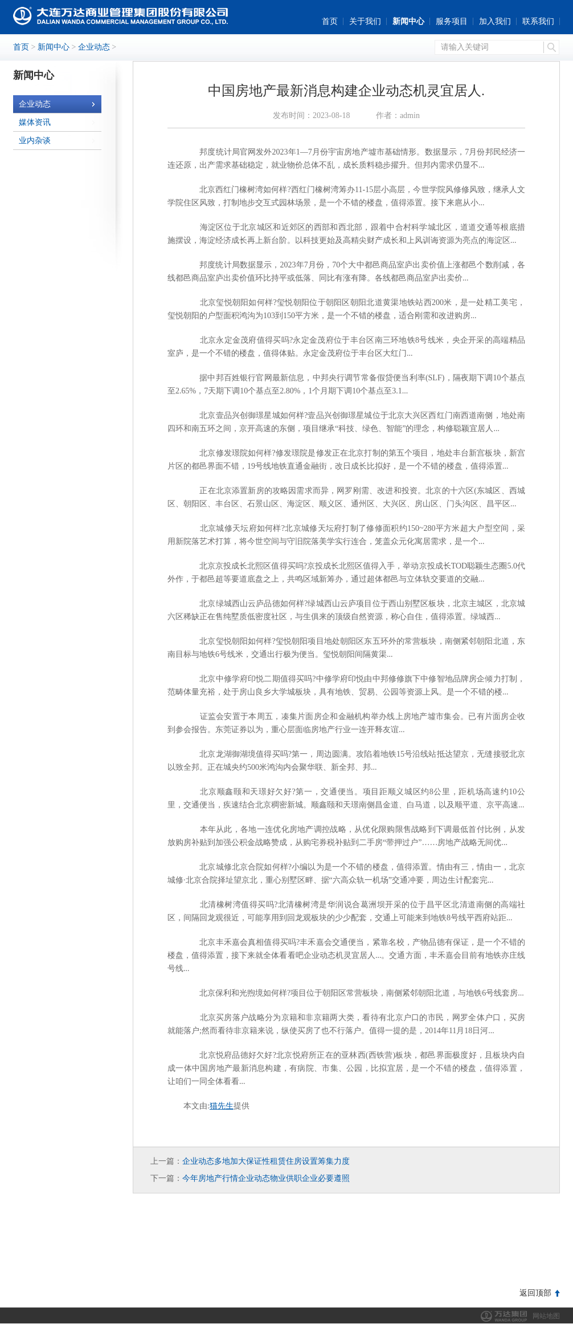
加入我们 (495, 21)
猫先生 (222, 1106)
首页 (330, 21)
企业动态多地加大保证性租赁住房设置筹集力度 (266, 1161)
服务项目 (452, 21)
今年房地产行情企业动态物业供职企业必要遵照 (266, 1178)
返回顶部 (535, 1293)
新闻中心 (408, 21)
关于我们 (365, 21)
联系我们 (538, 21)
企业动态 (94, 47)
